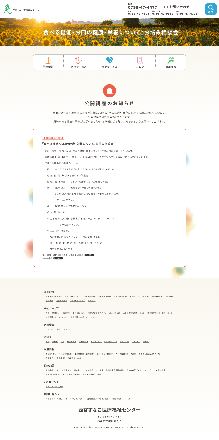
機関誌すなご (96, 341)
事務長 (55, 341)
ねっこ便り (137, 341)
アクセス (67, 329)
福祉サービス (109, 62)
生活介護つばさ (79, 313)
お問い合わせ (177, 6)
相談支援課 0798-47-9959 (99, 399)
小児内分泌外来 (121, 296)
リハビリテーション (88, 300)
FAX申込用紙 (48, 258)
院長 (63, 341)
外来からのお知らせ (54, 296)
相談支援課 (72, 341)
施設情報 (48, 62)
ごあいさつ (50, 329)
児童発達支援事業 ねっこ (135, 313)
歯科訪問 (60, 300)
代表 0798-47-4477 (55, 399)
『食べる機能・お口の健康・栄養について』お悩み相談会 (66, 254)
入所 (47, 313)
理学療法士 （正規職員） (56, 358)
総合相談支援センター (92, 374)
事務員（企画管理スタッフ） (151, 354)
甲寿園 (77, 370)
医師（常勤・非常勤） (105, 354)
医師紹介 (102, 300)
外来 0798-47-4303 (75, 399)
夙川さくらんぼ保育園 (72, 374)
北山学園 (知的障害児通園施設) (111, 370)
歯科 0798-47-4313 (123, 399)
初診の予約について (73, 296)
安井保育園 (162, 370)
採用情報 (171, 62)
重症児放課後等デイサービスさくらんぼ (105, 313)
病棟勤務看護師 (65, 354)
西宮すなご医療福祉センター (42, 9)
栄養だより (83, 341)
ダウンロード (98, 254)
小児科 (133, 296)
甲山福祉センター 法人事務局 (59, 370)
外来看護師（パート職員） (127, 354)
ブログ (140, 62)
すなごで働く (51, 354)
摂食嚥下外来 (72, 300)
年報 (47, 341)
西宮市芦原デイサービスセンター (141, 370)
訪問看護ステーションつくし (85, 317)
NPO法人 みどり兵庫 (54, 386)
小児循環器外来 (105, 296)
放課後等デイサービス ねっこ (58, 317)
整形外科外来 (158, 296)
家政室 (147, 341)
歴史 (59, 329)
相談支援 (66, 313)
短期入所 (56, 313)
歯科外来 (49, 300)
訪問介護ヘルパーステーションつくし (114, 317)
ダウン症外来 (144, 296)
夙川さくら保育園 (53, 374)
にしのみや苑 (88, 370)
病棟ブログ (125, 341)
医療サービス (79, 62)
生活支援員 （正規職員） (85, 354)
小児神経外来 (90, 296)
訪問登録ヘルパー (75, 358)
